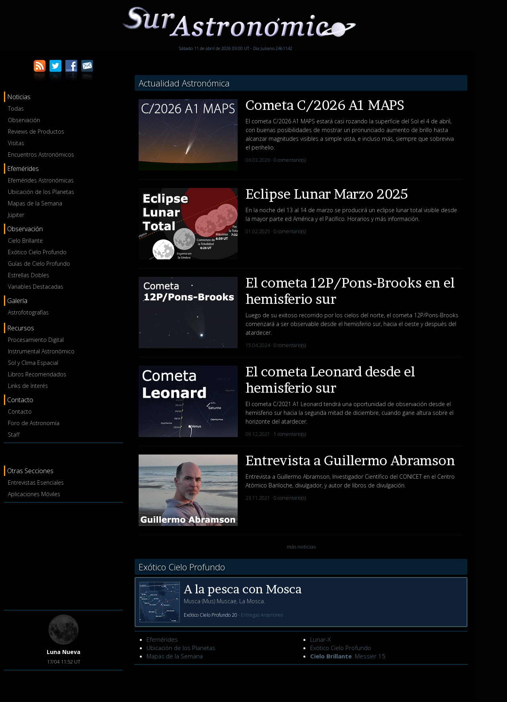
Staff (13, 434)
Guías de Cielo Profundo (39, 263)
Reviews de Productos (36, 131)
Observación (24, 120)
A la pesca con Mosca (243, 589)
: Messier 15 (347, 656)
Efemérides (162, 639)
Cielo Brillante (25, 240)
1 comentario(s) (290, 434)
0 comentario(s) (290, 160)
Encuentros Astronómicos (41, 154)
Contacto (20, 411)
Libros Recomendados (37, 374)
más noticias (301, 546)
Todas (16, 108)
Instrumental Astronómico (41, 351)
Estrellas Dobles (28, 275)
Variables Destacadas (35, 286)
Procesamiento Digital (36, 339)
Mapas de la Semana (35, 203)
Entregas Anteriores (262, 615)
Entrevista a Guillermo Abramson (350, 460)
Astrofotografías (28, 312)
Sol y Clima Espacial (33, 362)
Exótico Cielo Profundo (37, 252)
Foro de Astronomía (33, 423)
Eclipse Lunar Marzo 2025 (327, 194)
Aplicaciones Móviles (34, 494)
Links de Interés (28, 385)
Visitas (16, 143)
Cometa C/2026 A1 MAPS (325, 105)
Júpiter (16, 215)
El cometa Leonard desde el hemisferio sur (330, 379)
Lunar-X (320, 639)
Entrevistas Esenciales (36, 482)
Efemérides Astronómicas (41, 180)
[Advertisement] (63, 554)
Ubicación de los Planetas (41, 192)
